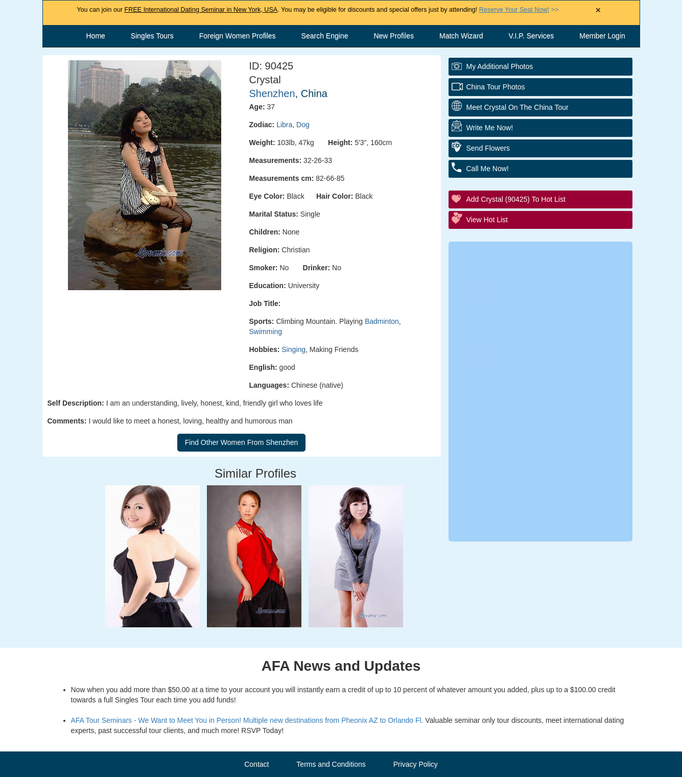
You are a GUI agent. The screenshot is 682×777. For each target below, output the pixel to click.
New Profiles (393, 36)
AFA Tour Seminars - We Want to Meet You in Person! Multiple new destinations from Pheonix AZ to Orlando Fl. (247, 720)
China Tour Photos (495, 87)
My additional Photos (499, 66)
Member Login (602, 36)
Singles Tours (152, 36)
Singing (293, 349)
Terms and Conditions (330, 764)
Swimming (266, 331)
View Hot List (487, 220)
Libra (284, 125)
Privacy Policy (415, 764)
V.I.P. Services (531, 36)
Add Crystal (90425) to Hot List (516, 199)
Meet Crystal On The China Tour (517, 107)
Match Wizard (461, 36)
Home (95, 36)
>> (518, 9)
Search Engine (324, 36)
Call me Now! (487, 168)
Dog (303, 125)
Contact (256, 764)
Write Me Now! (489, 128)
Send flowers (488, 148)
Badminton (382, 321)
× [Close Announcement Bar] (598, 10)
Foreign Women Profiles (237, 36)
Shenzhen (272, 93)
